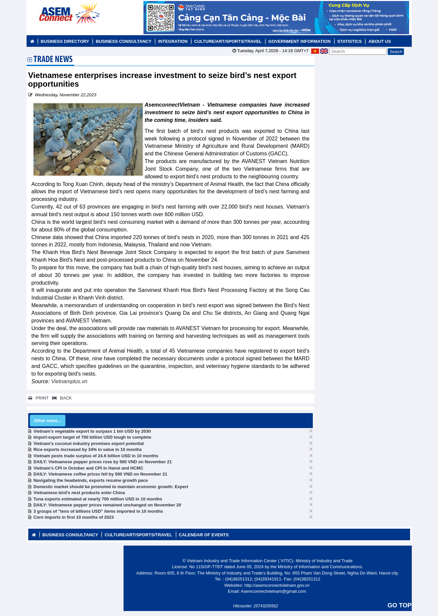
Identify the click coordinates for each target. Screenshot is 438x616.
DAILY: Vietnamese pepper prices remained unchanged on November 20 (107, 504)
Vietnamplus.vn (69, 381)
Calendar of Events (204, 534)
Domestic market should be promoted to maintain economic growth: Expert (111, 486)
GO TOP (399, 605)
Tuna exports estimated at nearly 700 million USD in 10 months (98, 498)
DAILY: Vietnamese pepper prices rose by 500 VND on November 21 (103, 461)
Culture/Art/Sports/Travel (228, 41)
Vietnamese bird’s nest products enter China (79, 492)
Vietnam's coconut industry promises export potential (89, 443)
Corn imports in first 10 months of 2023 (74, 517)
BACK (61, 398)
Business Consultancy (123, 41)
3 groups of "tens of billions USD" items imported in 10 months (98, 511)
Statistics (349, 41)
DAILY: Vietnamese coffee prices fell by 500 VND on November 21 (100, 474)
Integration (173, 41)
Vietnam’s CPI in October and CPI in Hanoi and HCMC (88, 468)
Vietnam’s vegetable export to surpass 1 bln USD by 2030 (92, 431)
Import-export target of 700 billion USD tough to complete (92, 437)
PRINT (38, 398)
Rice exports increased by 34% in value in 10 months (88, 449)
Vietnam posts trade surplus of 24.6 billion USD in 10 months (96, 455)
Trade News (53, 60)
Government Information (299, 41)
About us (379, 41)
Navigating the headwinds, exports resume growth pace (91, 480)
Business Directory (65, 41)
